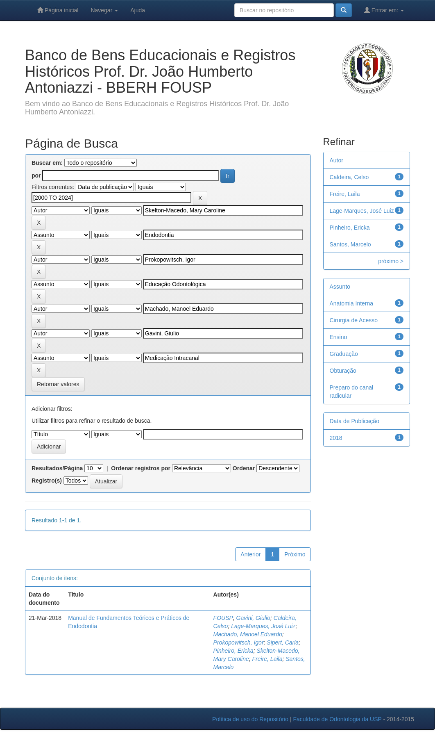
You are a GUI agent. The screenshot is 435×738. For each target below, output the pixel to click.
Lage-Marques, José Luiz (263, 626)
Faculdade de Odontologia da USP (337, 719)
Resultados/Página (57, 468)
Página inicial (57, 10)
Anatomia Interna (352, 303)
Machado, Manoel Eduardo (247, 634)
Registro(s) (47, 480)
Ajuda (137, 10)
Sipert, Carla (283, 642)
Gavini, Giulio (253, 618)
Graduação (344, 354)
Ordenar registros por (140, 468)
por (36, 175)
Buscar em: (47, 162)
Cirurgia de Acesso (354, 320)
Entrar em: (384, 10)
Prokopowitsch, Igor (238, 642)
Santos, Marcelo (350, 244)
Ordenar (244, 468)
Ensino (338, 337)
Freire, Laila (267, 659)
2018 (336, 438)
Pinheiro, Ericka (233, 650)
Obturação (343, 370)
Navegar (104, 10)
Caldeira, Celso (349, 177)
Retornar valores (58, 384)
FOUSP (223, 618)
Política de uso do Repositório (250, 719)
